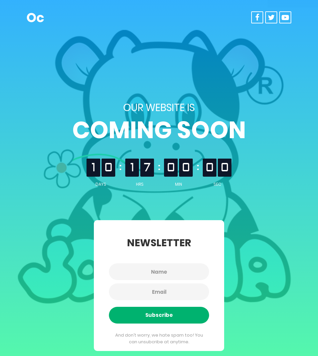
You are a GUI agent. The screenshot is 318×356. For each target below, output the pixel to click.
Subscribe (159, 315)
